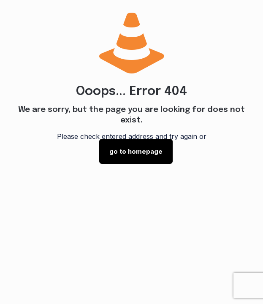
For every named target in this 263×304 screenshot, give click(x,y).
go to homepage (136, 151)
